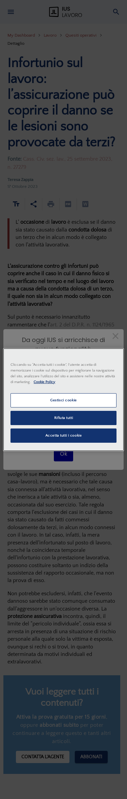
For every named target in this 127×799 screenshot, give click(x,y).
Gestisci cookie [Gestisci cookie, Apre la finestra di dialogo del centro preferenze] (63, 400)
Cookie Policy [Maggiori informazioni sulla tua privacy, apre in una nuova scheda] (44, 382)
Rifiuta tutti (63, 418)
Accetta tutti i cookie (63, 435)
